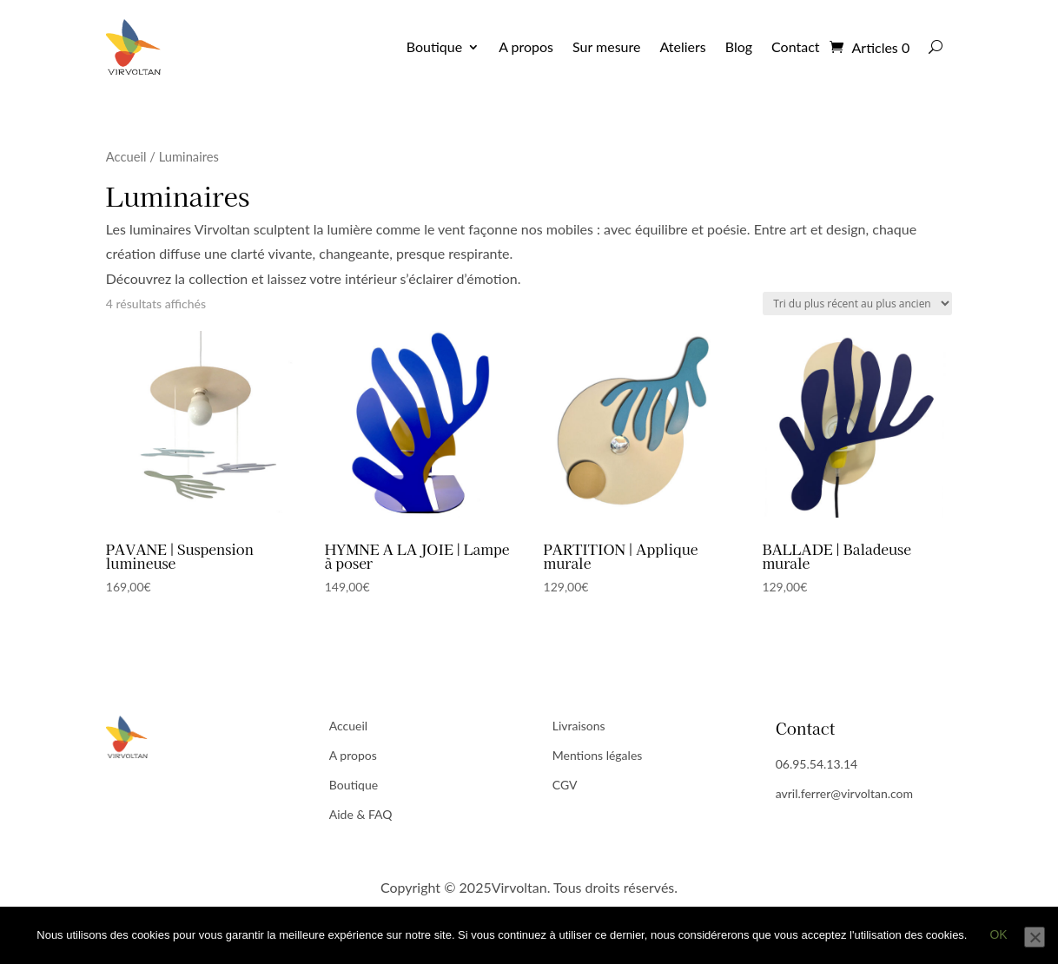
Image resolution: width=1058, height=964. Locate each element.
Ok (998, 934)
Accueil (126, 156)
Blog (738, 46)
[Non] (1034, 937)
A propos (526, 46)
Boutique (434, 46)
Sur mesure (606, 46)
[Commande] (857, 303)
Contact (795, 46)
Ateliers (682, 46)
